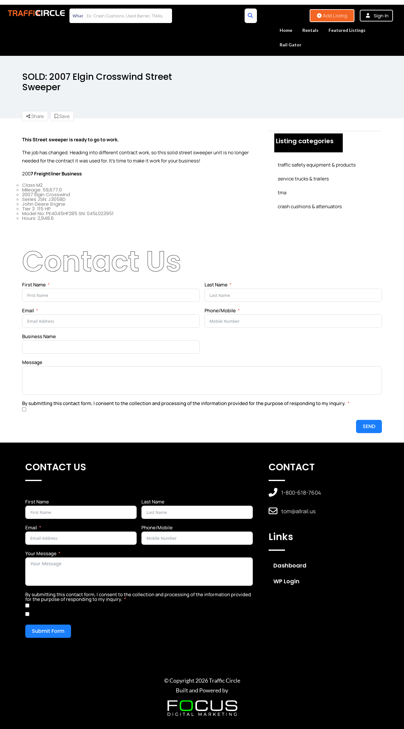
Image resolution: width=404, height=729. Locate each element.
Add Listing (332, 16)
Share (35, 116)
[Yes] (27, 605)
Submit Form (48, 631)
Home (286, 30)
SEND (369, 426)
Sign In (381, 15)
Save (62, 116)
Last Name (216, 284)
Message (32, 362)
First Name (34, 284)
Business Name (39, 336)
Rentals (310, 30)
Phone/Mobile (220, 310)
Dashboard (289, 565)
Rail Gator (290, 44)
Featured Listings (347, 30)
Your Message (40, 553)
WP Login (286, 581)
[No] (27, 614)
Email (28, 310)
